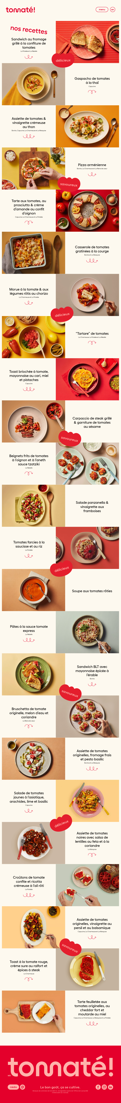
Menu (102, 9)
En (112, 9)
